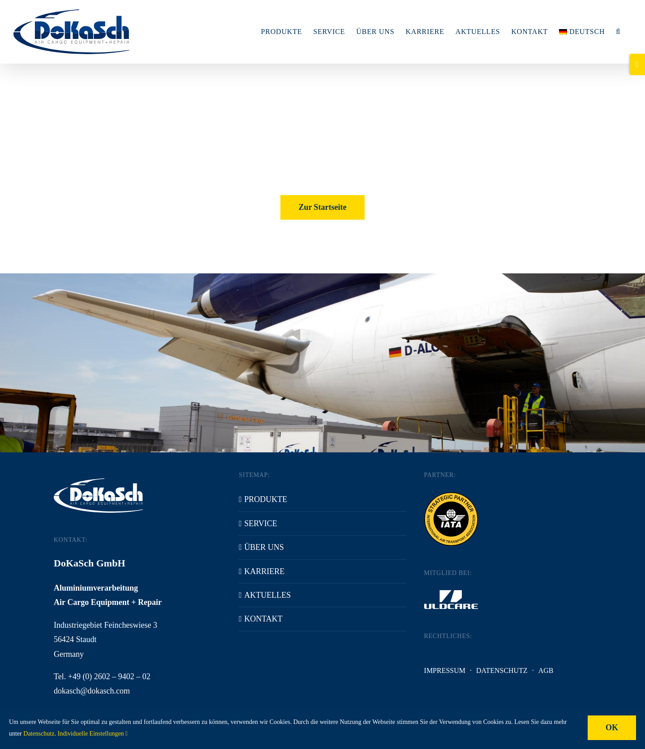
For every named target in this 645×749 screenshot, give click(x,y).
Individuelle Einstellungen (92, 733)
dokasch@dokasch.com (92, 690)
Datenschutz (502, 670)
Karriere (264, 571)
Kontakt (263, 618)
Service (260, 523)
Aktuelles (267, 595)
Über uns (264, 547)
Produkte (265, 499)
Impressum (444, 670)
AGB (546, 670)
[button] (618, 31)
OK (612, 727)
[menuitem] (582, 31)
